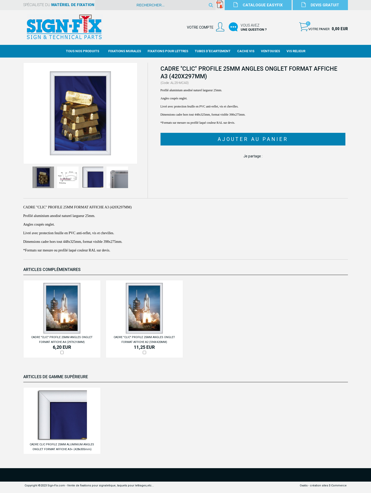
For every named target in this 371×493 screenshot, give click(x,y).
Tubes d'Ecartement (213, 51)
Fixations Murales (124, 51)
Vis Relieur (296, 51)
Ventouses (270, 51)
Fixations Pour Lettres (168, 51)
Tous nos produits (82, 51)
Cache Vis (245, 51)
